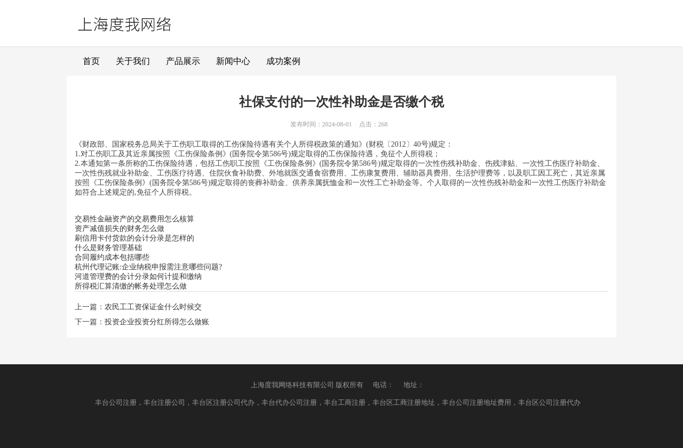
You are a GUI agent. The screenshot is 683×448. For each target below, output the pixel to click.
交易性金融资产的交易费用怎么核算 (134, 219)
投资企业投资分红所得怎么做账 (157, 322)
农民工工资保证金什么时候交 (153, 307)
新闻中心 (233, 61)
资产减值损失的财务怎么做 (119, 229)
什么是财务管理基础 (108, 248)
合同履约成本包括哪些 (112, 257)
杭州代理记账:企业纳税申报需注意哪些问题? (148, 267)
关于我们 (133, 61)
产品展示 (183, 61)
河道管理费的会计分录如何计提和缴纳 (138, 277)
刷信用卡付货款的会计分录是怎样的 (134, 238)
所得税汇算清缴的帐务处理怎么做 (131, 286)
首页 (91, 61)
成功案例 (283, 61)
